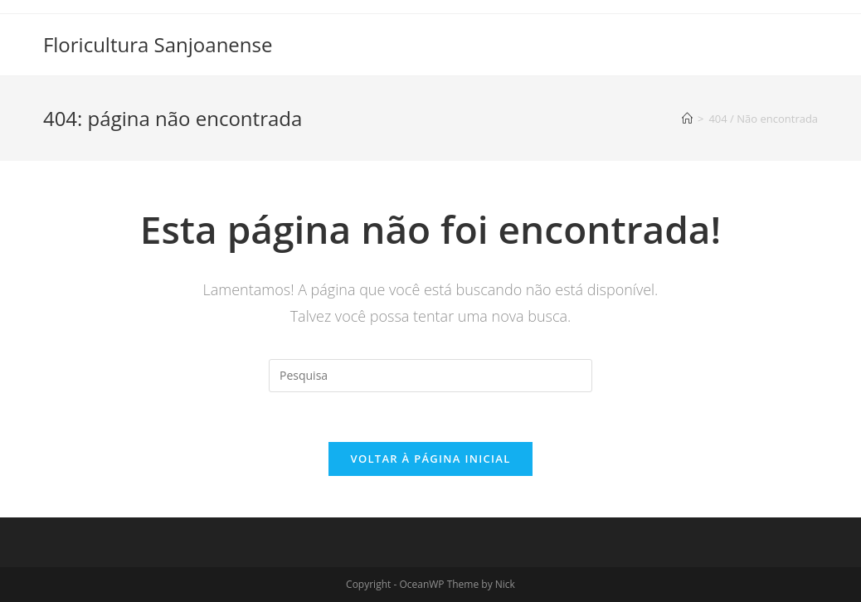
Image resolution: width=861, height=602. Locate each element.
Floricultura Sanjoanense (158, 44)
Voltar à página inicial (430, 458)
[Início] (687, 118)
